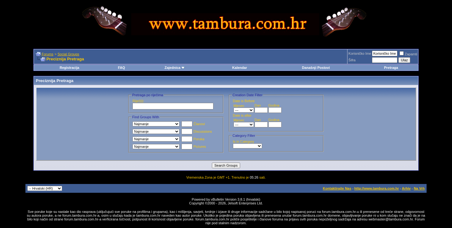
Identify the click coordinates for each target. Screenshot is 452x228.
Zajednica (174, 68)
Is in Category (243, 141)
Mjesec (239, 106)
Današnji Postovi (316, 68)
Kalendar (239, 68)
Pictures (193, 146)
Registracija (69, 68)
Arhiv (406, 188)
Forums (47, 54)
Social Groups (68, 54)
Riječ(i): (138, 101)
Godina (273, 105)
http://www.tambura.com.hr (376, 188)
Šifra (352, 60)
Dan (258, 105)
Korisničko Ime (359, 53)
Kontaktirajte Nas (337, 188)
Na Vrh (419, 188)
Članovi (193, 124)
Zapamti (408, 54)
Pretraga (391, 68)
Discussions (196, 131)
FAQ (121, 68)
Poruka (192, 139)
